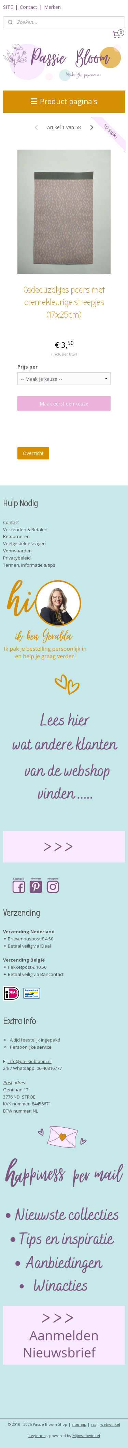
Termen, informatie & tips (29, 565)
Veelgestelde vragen (24, 543)
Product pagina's (64, 101)
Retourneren (16, 536)
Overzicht (33, 453)
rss (93, 1424)
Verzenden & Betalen (25, 529)
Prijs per (27, 366)
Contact (28, 7)
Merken (52, 7)
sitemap (79, 1424)
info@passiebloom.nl (30, 1061)
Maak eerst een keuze (64, 403)
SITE (8, 7)
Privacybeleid (17, 558)
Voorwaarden (17, 551)
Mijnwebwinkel (86, 1435)
